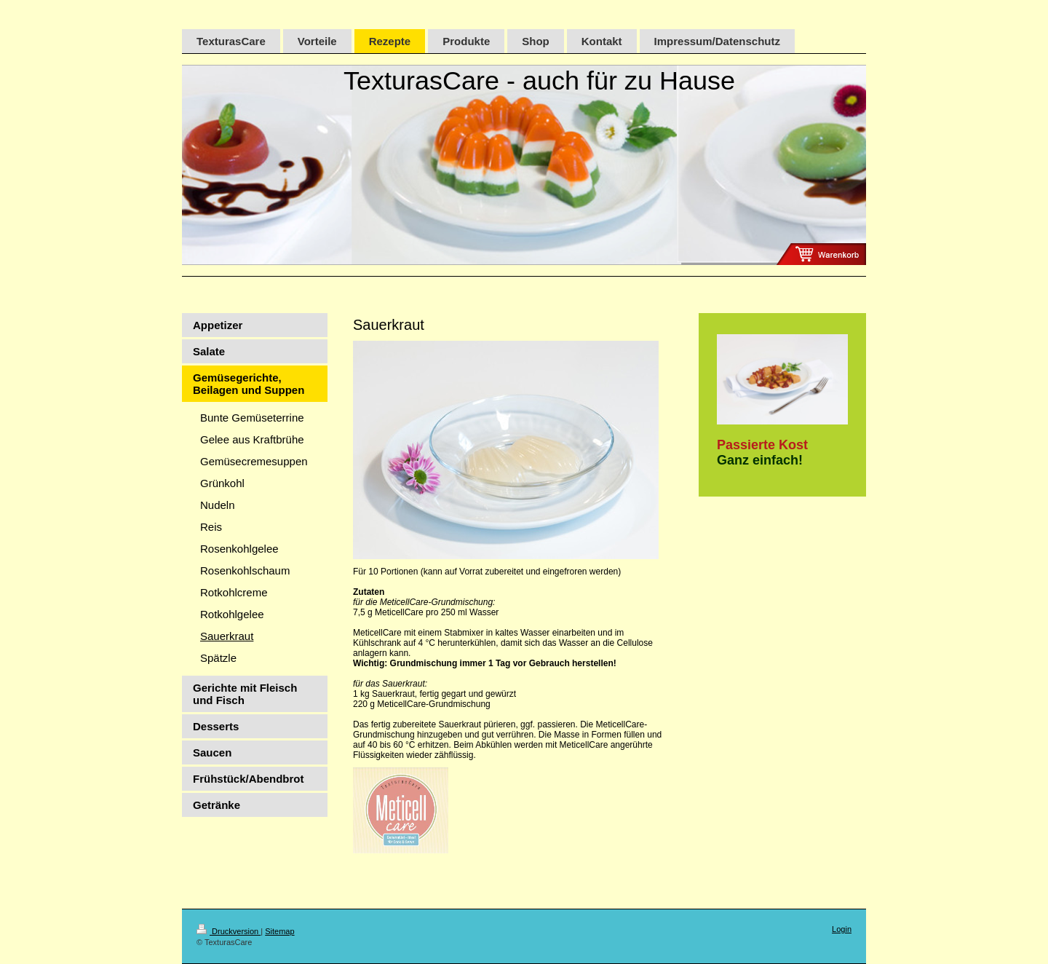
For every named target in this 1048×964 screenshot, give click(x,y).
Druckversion (228, 931)
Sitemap (279, 931)
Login (842, 929)
